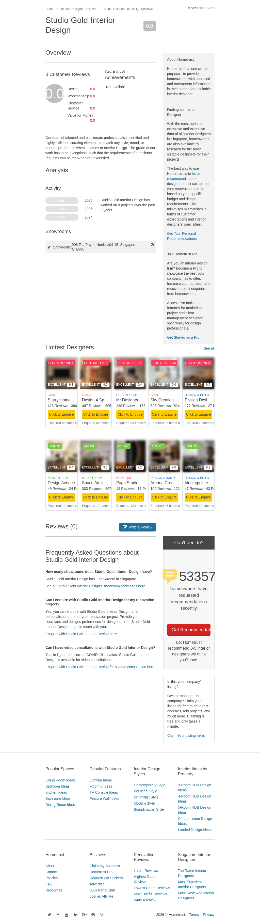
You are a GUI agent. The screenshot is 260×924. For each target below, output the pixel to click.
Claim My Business (105, 866)
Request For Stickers (106, 878)
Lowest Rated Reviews (152, 888)
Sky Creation (162, 400)
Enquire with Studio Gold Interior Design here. (81, 634)
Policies (51, 878)
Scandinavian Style (149, 809)
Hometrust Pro (101, 872)
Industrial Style (145, 791)
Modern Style (144, 803)
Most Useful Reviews (150, 894)
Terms (194, 915)
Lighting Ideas (101, 780)
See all (209, 348)
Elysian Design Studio (204, 400)
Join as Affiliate (101, 896)
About (50, 866)
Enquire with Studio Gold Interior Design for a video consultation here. (100, 667)
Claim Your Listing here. (186, 735)
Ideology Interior (199, 483)
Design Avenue (61, 483)
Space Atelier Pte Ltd (101, 483)
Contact (51, 872)
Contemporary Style (149, 785)
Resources (53, 890)
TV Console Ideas (104, 792)
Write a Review (137, 527)
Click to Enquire (61, 414)
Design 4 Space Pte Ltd (103, 400)
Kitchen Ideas (56, 792)
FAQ (49, 884)
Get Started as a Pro (183, 337)
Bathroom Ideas (58, 798)
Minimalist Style (146, 797)
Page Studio (127, 483)
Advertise (97, 884)
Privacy (209, 915)
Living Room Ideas (60, 780)
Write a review (145, 900)
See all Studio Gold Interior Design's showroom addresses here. (95, 586)
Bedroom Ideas (57, 786)
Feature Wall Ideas (104, 798)
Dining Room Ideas (60, 805)
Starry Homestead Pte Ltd (71, 400)
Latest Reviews (146, 871)
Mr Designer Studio (133, 400)
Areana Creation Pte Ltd (172, 483)
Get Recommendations (191, 629)
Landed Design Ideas (195, 830)
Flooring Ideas (101, 786)
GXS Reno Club (102, 890)
